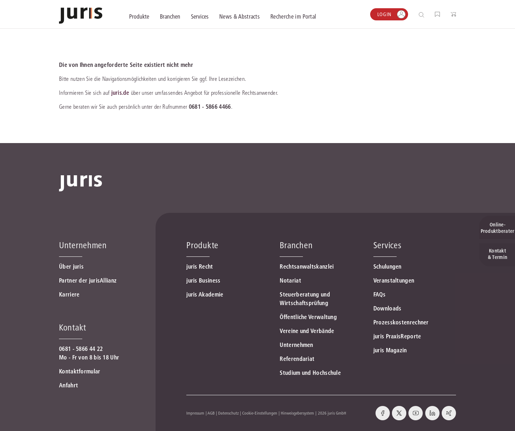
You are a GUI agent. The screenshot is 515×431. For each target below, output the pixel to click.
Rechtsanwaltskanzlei (307, 266)
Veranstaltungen (394, 280)
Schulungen (387, 266)
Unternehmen (296, 344)
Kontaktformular (79, 371)
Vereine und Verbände (307, 330)
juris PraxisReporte (397, 336)
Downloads (387, 308)
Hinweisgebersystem (297, 413)
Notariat (290, 280)
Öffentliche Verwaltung (308, 316)
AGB (211, 413)
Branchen (296, 245)
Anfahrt (68, 385)
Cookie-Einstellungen (259, 413)
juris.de (120, 92)
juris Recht (199, 266)
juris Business (203, 280)
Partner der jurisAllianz (88, 280)
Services (387, 245)
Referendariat (297, 358)
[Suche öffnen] (423, 14)
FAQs (379, 294)
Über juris (71, 266)
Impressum (195, 413)
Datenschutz (228, 413)
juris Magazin (390, 350)
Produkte (202, 245)
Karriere (69, 294)
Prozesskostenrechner (401, 322)
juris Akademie (204, 294)
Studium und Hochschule (310, 372)
